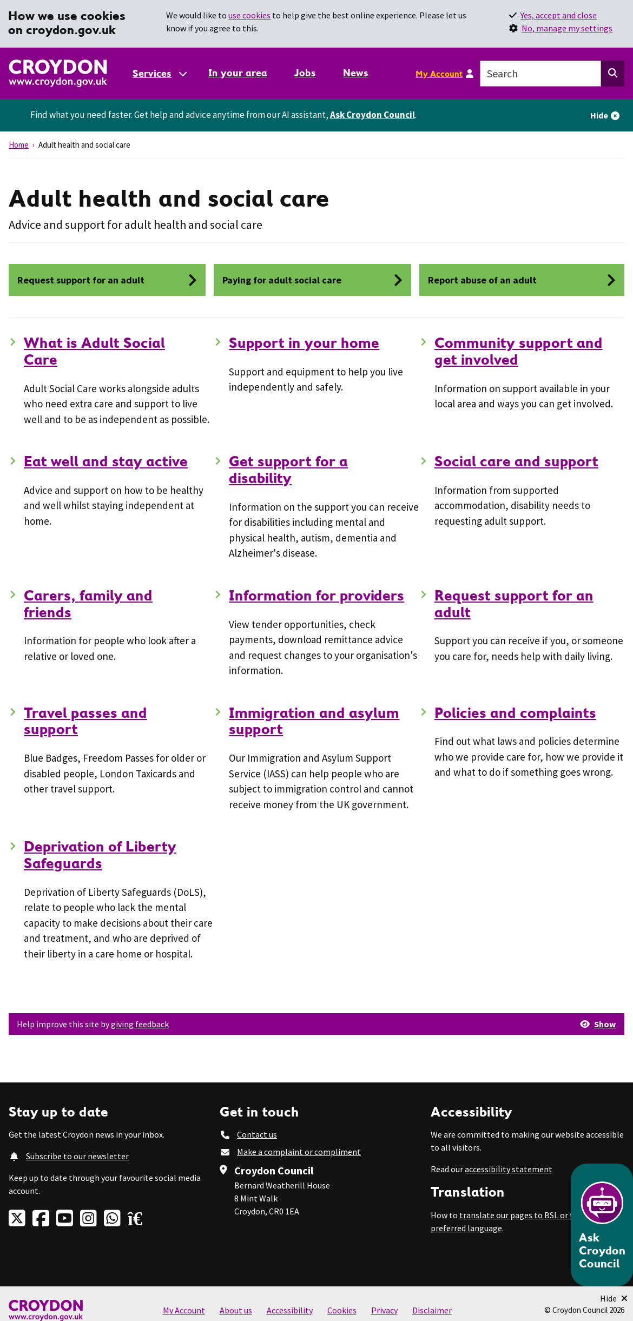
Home (19, 145)
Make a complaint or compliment (299, 1151)
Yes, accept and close (558, 15)
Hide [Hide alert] (599, 115)
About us (236, 1310)
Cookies (342, 1310)
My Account (439, 73)
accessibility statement (508, 1169)
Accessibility (290, 1310)
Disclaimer (432, 1310)
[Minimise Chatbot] (614, 1298)
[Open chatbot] (602, 1225)
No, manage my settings (567, 28)
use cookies (249, 15)
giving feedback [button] (140, 1024)
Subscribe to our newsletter (77, 1156)
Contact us (257, 1134)
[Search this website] (612, 74)
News (355, 72)
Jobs (305, 72)
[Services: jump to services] (159, 73)
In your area (237, 72)
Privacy (384, 1310)
